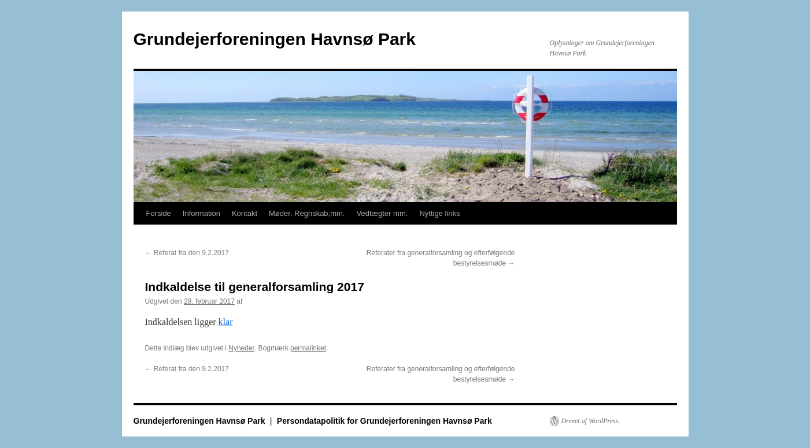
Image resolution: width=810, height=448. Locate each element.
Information (201, 213)
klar (226, 322)
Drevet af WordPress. (590, 421)
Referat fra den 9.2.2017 (187, 253)
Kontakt (244, 213)
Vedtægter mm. (382, 213)
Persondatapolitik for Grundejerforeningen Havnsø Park (384, 420)
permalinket (308, 348)
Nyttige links (439, 213)
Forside (158, 213)
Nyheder (241, 348)
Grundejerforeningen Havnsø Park (275, 38)
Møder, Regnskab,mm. (307, 213)
